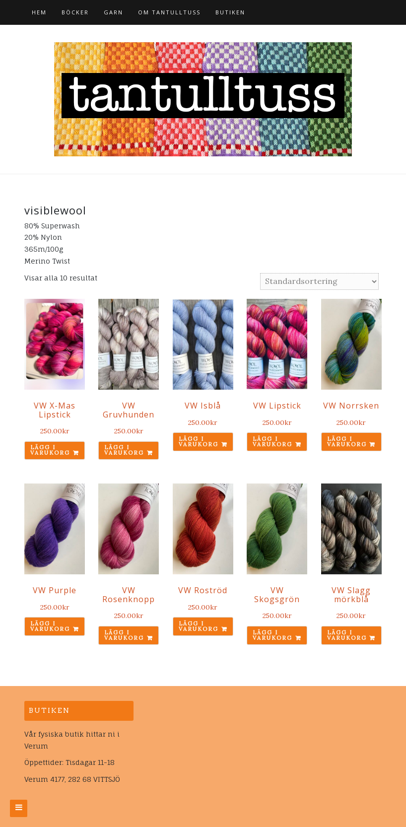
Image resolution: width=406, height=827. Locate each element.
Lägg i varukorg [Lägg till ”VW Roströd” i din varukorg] (198, 626)
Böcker (75, 12)
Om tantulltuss (169, 12)
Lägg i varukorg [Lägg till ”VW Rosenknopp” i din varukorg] (124, 635)
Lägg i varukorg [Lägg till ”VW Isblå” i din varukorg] (198, 441)
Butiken (230, 12)
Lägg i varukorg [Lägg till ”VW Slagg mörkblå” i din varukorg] (347, 635)
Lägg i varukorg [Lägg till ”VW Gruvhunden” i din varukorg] (124, 450)
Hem (39, 12)
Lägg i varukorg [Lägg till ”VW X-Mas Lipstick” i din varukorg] (50, 450)
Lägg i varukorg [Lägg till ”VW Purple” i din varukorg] (50, 626)
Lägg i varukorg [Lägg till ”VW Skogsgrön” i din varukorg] (272, 635)
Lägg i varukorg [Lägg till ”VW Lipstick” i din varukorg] (272, 441)
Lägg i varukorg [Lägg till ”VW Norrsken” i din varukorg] (347, 441)
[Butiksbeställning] (319, 281)
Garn (113, 12)
